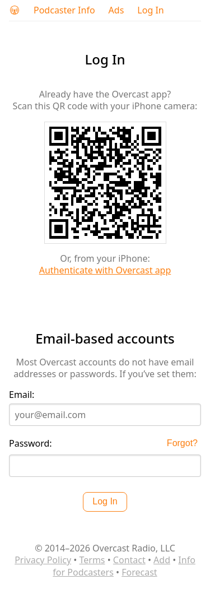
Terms (92, 560)
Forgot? (182, 443)
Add (161, 560)
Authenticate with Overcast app (105, 270)
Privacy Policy (43, 560)
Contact (129, 560)
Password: (30, 443)
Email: (21, 395)
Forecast (139, 572)
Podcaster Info (64, 10)
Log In (150, 10)
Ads (116, 10)
